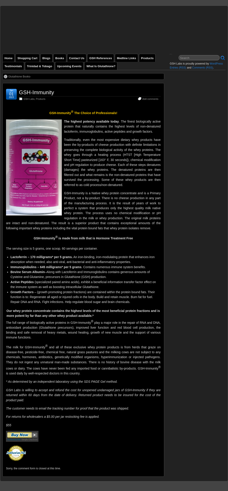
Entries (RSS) (178, 67)
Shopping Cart (27, 58)
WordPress (216, 63)
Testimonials (13, 66)
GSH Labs (29, 99)
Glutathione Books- (19, 76)
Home (8, 58)
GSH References (100, 58)
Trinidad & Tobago (39, 66)
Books (59, 58)
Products (147, 58)
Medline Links (126, 58)
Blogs (46, 58)
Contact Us (77, 58)
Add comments (150, 99)
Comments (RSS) (202, 67)
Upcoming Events (69, 66)
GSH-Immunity (36, 92)
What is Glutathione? (100, 66)
